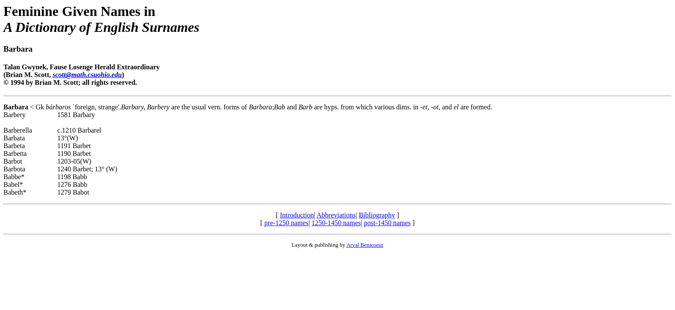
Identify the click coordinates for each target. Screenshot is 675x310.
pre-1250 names (286, 222)
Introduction (297, 215)
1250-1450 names (336, 222)
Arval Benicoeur (364, 245)
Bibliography (377, 215)
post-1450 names (387, 222)
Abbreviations (336, 215)
